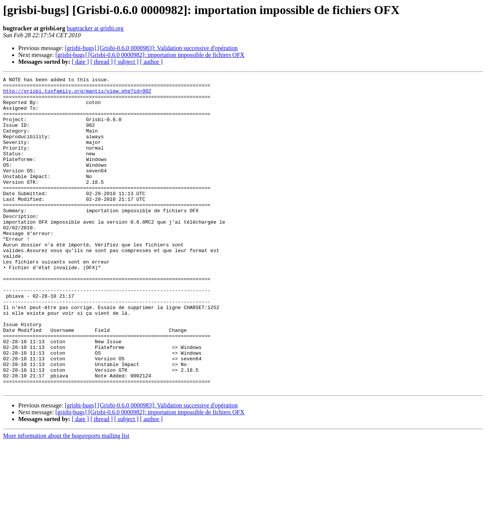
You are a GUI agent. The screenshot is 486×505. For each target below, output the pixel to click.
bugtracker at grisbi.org (95, 28)
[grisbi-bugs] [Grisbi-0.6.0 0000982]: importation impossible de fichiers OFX (150, 55)
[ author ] (151, 61)
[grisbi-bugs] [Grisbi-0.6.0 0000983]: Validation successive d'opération (151, 48)
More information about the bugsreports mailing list (66, 498)
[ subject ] (126, 61)
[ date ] (80, 61)
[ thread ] (101, 61)
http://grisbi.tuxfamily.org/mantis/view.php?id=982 (77, 94)
